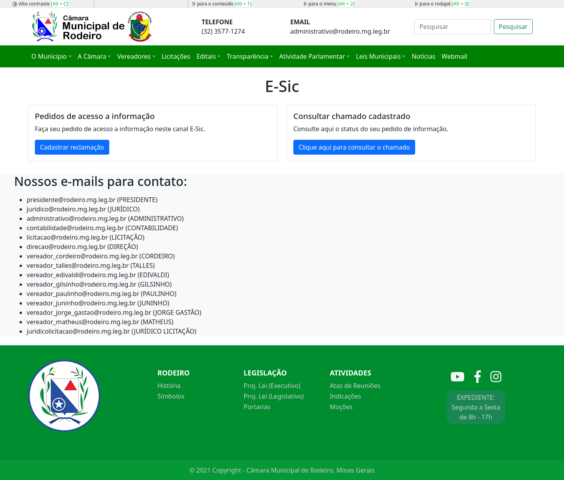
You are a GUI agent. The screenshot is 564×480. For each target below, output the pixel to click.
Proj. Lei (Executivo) (272, 385)
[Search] (452, 26)
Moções (341, 406)
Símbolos (170, 396)
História (169, 385)
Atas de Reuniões (355, 385)
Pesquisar (513, 26)
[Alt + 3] (460, 3)
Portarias (257, 406)
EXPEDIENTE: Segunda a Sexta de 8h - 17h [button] (476, 407)
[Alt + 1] (243, 3)
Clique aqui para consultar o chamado (354, 147)
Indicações (345, 396)
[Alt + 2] (346, 3)
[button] (51, 56)
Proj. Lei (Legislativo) (274, 396)
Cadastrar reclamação (72, 147)
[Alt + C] (59, 3)
